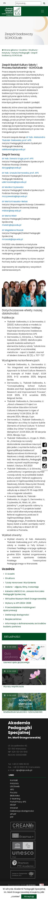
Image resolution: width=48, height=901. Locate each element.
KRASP (13, 804)
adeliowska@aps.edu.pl (13, 149)
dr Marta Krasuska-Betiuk (15, 201)
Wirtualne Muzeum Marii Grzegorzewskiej (25, 598)
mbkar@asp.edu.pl (11, 210)
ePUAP (13, 814)
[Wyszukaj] (28, 3)
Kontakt (14, 780)
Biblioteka (15, 795)
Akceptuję (29, 896)
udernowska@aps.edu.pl (14, 182)
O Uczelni (9, 573)
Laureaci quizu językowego (16, 662)
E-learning (15, 798)
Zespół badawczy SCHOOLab (19, 54)
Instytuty (6, 53)
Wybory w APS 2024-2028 (18, 603)
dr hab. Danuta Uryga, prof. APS (17, 158)
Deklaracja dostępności (17, 614)
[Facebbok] (44, 444)
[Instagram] (44, 466)
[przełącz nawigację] (42, 11)
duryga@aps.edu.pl (11, 167)
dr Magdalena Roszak (12, 230)
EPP (11, 817)
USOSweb (15, 786)
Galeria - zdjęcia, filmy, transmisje (22, 586)
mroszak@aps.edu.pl (12, 239)
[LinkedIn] (44, 451)
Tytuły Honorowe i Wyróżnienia (20, 582)
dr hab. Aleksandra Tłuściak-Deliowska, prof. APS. (23, 139)
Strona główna (11, 50)
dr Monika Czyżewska (12, 187)
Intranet (14, 807)
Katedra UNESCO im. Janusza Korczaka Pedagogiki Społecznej (23, 593)
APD (12, 789)
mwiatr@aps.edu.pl (11, 225)
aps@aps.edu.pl (24, 770)
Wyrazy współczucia (13, 686)
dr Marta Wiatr (9, 215)
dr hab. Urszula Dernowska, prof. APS (20, 172)
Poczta (13, 792)
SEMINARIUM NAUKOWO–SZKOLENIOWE (22, 712)
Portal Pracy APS (18, 801)
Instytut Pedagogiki (20, 53)
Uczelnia (23, 50)
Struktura (33, 50)
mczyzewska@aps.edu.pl (14, 196)
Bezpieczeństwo (13, 619)
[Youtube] (44, 458)
